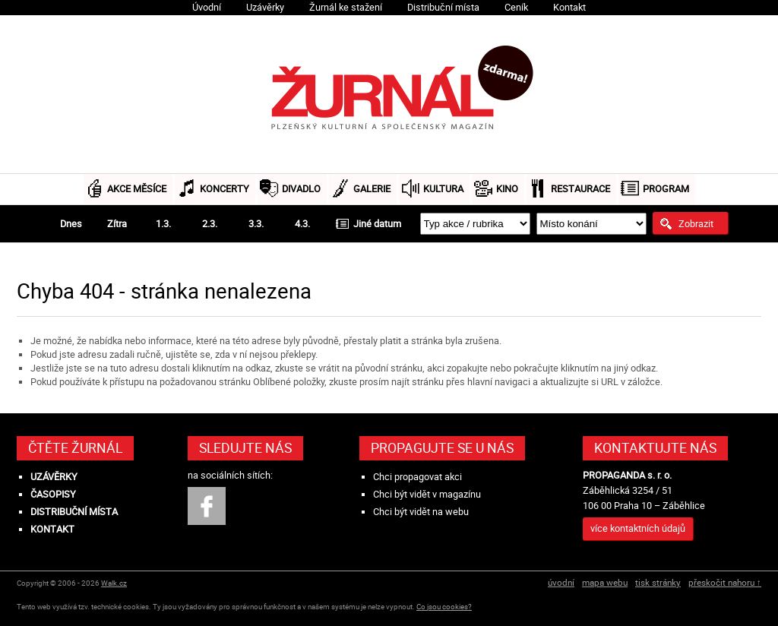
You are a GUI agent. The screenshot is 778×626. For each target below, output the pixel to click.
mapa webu (605, 582)
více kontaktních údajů (637, 528)
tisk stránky (658, 582)
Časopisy (53, 494)
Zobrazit (695, 223)
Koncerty (224, 188)
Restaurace (580, 188)
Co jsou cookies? (444, 607)
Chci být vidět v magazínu (427, 494)
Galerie (372, 188)
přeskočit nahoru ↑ (724, 582)
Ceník (516, 7)
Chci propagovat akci (417, 476)
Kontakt (569, 7)
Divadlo (301, 188)
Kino (507, 188)
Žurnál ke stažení (345, 7)
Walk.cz (114, 583)
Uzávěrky (265, 7)
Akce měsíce (136, 188)
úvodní (561, 582)
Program (666, 188)
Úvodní (206, 7)
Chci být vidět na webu (421, 511)
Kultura (443, 188)
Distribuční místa (443, 7)
